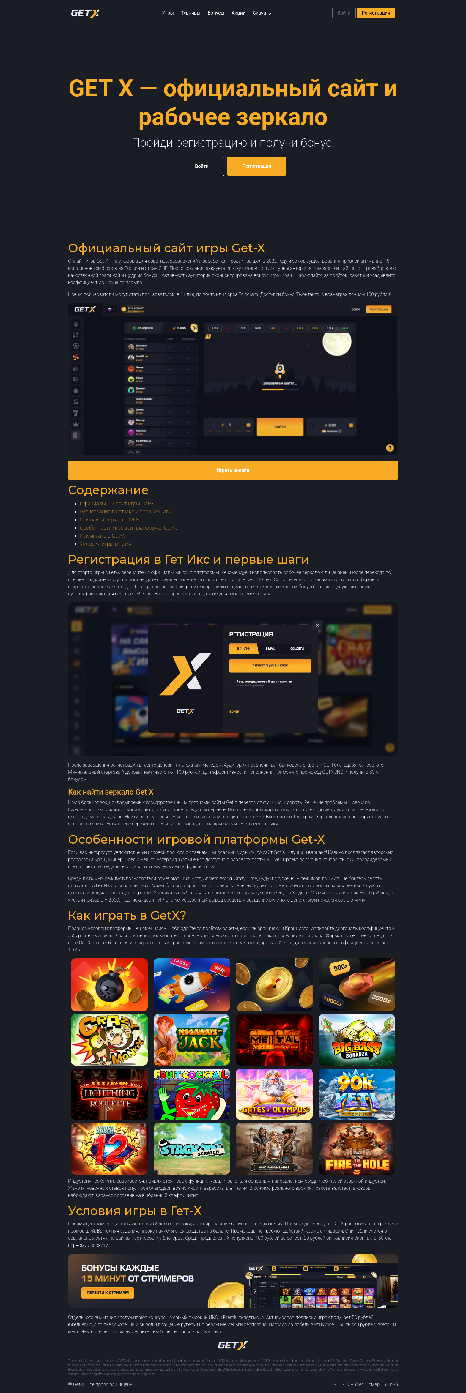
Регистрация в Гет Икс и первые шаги (125, 511)
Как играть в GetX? (102, 535)
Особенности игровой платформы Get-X (128, 527)
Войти (344, 13)
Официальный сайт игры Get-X (117, 503)
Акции (238, 13)
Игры (168, 13)
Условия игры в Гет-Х (106, 544)
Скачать (262, 13)
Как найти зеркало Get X (109, 519)
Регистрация (376, 13)
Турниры (190, 13)
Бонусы (215, 13)
